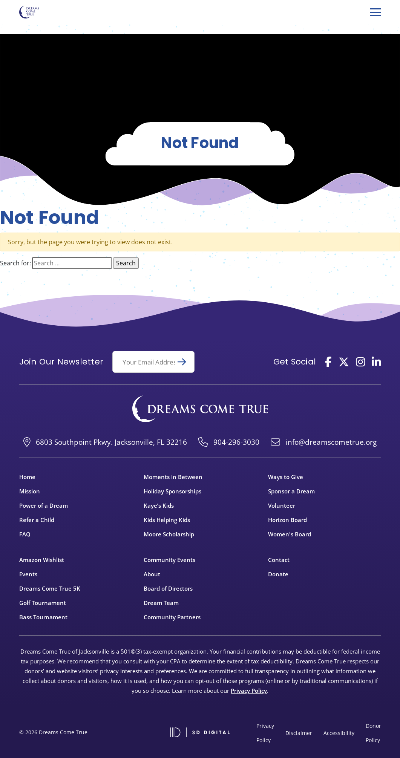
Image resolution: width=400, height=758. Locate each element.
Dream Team (161, 602)
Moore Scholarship (169, 534)
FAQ (25, 534)
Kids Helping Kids (167, 520)
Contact (279, 560)
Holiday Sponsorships (172, 491)
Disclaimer (298, 733)
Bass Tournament (43, 617)
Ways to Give (285, 477)
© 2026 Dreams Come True (53, 732)
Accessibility (338, 733)
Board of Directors (168, 588)
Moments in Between (173, 477)
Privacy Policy (249, 690)
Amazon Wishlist (41, 560)
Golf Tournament (42, 602)
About (152, 574)
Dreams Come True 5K (49, 588)
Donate (278, 574)
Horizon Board (287, 520)
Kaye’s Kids (159, 505)
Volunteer (281, 505)
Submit (185, 362)
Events (28, 574)
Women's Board (289, 534)
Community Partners (172, 617)
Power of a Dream (43, 505)
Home (27, 477)
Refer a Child (36, 520)
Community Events (169, 560)
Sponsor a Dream (291, 491)
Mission (29, 491)
